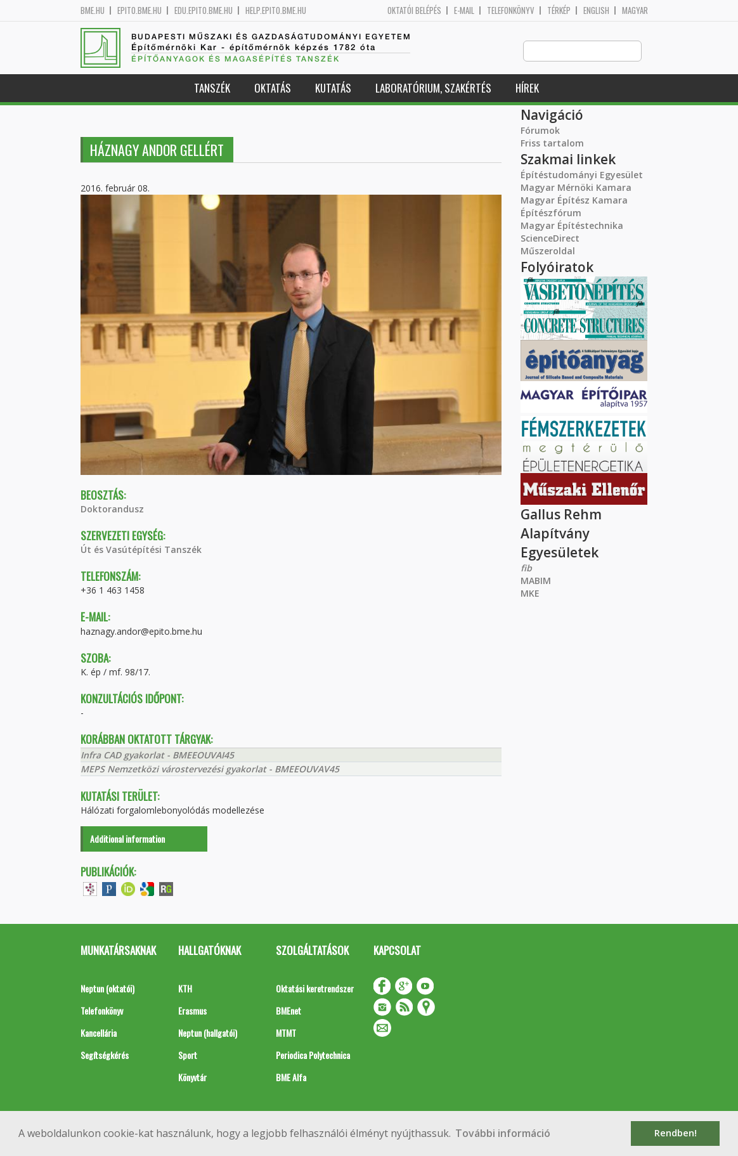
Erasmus (192, 1011)
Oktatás (272, 88)
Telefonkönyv (510, 10)
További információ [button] (502, 1133)
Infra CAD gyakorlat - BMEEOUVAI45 (157, 756)
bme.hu (93, 10)
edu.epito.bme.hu (203, 10)
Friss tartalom (552, 144)
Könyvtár (192, 1077)
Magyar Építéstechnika (572, 226)
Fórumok (540, 131)
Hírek (527, 88)
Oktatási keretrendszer (315, 989)
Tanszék (212, 88)
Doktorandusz (112, 509)
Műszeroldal (548, 251)
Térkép (559, 10)
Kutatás (333, 88)
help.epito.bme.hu (275, 10)
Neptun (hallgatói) (207, 1033)
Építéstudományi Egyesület (582, 175)
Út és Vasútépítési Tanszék (141, 550)
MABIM (536, 581)
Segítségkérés (105, 1055)
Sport (187, 1055)
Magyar (635, 10)
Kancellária (99, 1033)
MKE (530, 594)
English (596, 10)
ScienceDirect (550, 239)
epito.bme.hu (139, 10)
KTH (185, 989)
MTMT (286, 1033)
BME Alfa (291, 1077)
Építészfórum (551, 213)
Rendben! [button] (675, 1133)
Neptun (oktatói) (107, 989)
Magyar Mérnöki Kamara (576, 188)
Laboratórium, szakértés (433, 88)
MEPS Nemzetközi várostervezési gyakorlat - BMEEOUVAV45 (210, 769)
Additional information (127, 839)
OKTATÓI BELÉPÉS (414, 10)
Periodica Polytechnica (313, 1055)
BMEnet (288, 1011)
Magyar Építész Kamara (574, 201)
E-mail (464, 10)
